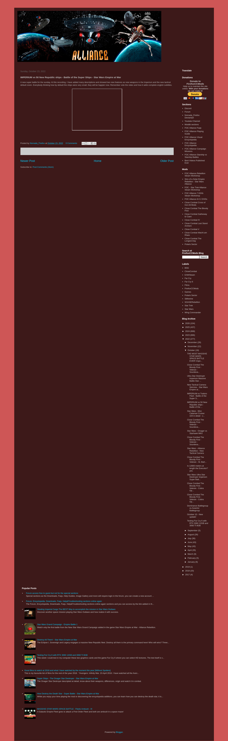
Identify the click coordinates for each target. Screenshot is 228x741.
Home (97, 160)
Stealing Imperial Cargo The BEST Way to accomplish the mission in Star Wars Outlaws (76, 609)
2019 (187, 567)
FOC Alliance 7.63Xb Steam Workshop (194, 194)
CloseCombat (191, 271)
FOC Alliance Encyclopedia (191, 144)
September (193, 530)
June (190, 542)
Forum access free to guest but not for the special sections (52, 593)
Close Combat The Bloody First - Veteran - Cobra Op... (195, 487)
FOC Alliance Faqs (193, 128)
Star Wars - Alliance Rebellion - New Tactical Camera (196, 450)
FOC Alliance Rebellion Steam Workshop (195, 174)
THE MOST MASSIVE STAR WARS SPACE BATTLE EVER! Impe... (197, 357)
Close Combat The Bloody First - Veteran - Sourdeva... (195, 368)
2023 (187, 335)
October (191, 350)
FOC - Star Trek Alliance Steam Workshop (195, 188)
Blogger (119, 732)
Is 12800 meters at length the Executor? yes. (197, 468)
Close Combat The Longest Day (193, 239)
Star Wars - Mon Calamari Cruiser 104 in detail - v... (196, 413)
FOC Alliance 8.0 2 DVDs (196, 199)
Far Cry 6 (189, 282)
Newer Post (27, 160)
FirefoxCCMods (192, 288)
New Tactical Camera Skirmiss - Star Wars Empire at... (197, 387)
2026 (187, 323)
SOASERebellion (192, 302)
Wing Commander (193, 312)
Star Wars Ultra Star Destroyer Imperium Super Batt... (197, 477)
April (190, 550)
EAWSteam (190, 275)
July (190, 538)
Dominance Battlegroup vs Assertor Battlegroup (197, 508)
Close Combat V (192, 229)
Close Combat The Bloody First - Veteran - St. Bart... (197, 459)
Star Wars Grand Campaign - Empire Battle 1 (57, 624)
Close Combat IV (192, 220)
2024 (187, 331)
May (190, 546)
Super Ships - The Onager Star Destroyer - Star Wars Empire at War (67, 678)
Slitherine (189, 299)
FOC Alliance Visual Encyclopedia (193, 138)
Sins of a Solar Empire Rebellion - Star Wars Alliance (195, 181)
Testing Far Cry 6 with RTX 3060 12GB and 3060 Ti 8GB (197, 523)
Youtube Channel (192, 121)
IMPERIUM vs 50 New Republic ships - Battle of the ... (197, 404)
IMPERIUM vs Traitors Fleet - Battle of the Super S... (197, 396)
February (192, 558)
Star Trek (189, 305)
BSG (187, 268)
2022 (187, 339)
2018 (187, 571)
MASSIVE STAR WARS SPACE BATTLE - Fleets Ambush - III (64, 709)
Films (187, 285)
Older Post (167, 160)
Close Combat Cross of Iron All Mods (195, 203)
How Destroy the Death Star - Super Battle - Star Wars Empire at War (68, 693)
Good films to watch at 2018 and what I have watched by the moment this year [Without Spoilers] (67, 670)
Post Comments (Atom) (43, 167)
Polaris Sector (191, 244)
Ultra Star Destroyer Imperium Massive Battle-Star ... (196, 378)
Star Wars (189, 309)
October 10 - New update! (195, 515)
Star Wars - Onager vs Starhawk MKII (197, 432)
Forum (188, 112)
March (191, 554)
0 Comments (71, 143)
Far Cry (188, 278)
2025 (187, 327)
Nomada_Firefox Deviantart (192, 116)
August (191, 534)
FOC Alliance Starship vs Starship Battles (196, 155)
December (193, 342)
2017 (187, 574)
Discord (188, 108)
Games (188, 292)
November (193, 346)
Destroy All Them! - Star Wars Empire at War (57, 640)
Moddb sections (192, 124)
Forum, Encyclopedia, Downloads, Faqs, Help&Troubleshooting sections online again (64, 601)
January (191, 562)
